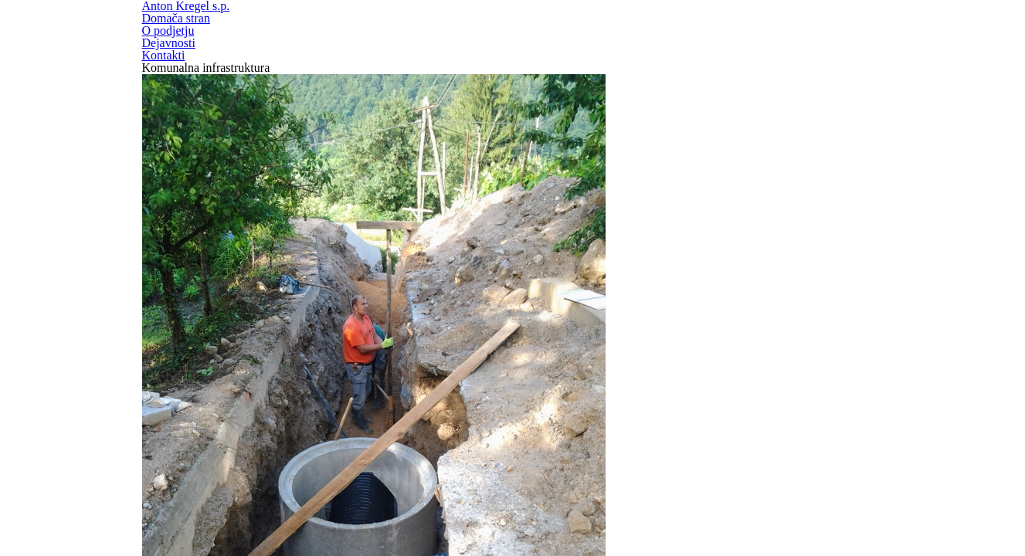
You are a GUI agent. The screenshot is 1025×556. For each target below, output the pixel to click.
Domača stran (593, 43)
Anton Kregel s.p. (172, 41)
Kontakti (928, 43)
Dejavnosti (823, 43)
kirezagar (519, 458)
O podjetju (713, 43)
